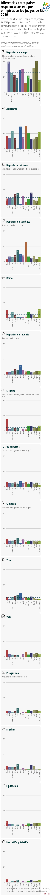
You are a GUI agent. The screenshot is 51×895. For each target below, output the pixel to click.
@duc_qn (47, 893)
